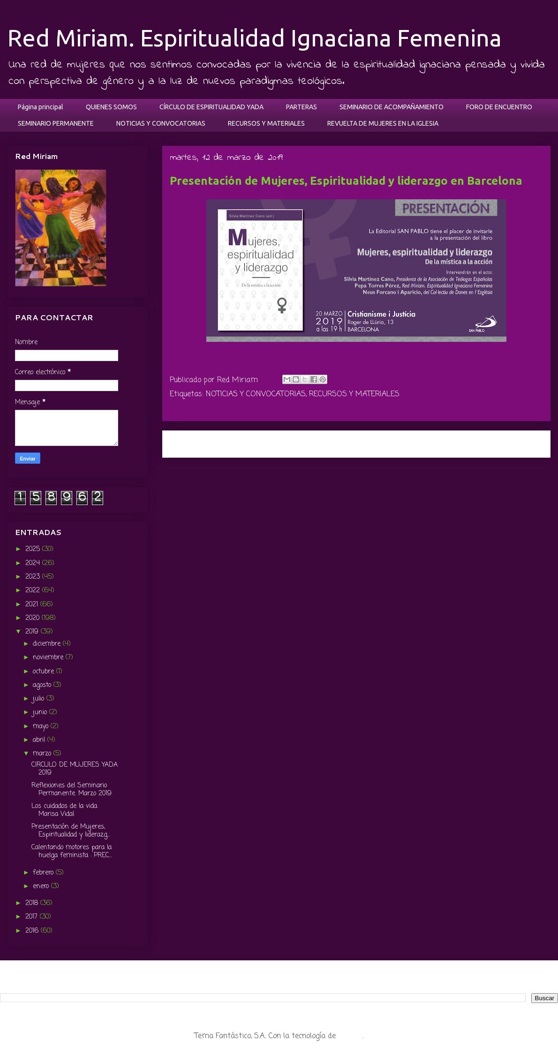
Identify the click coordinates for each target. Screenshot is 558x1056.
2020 (33, 618)
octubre (44, 672)
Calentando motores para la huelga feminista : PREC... (71, 851)
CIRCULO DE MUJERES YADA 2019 (74, 769)
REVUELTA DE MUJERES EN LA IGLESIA (382, 123)
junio (41, 712)
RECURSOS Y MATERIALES (266, 123)
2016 (33, 931)
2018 (32, 903)
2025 (33, 549)
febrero (44, 873)
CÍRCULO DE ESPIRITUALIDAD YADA (211, 107)
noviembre (49, 658)
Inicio (366, 444)
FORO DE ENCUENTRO (499, 107)
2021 (32, 605)
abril (40, 740)
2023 (33, 577)
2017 (32, 917)
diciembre (48, 644)
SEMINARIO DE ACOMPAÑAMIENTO (391, 107)
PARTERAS (301, 107)
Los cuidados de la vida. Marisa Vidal (64, 810)
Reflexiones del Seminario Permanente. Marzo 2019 (71, 790)
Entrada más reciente (214, 444)
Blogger (350, 1036)
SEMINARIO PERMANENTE (56, 123)
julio (39, 699)
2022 (33, 591)
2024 (33, 563)
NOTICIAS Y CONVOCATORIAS (160, 123)
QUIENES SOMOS (111, 107)
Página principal (40, 107)
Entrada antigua (509, 444)
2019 (33, 632)
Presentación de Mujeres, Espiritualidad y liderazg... (70, 831)
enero (42, 886)
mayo (42, 727)
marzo (43, 754)
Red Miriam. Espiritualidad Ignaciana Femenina (255, 37)
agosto (43, 685)
